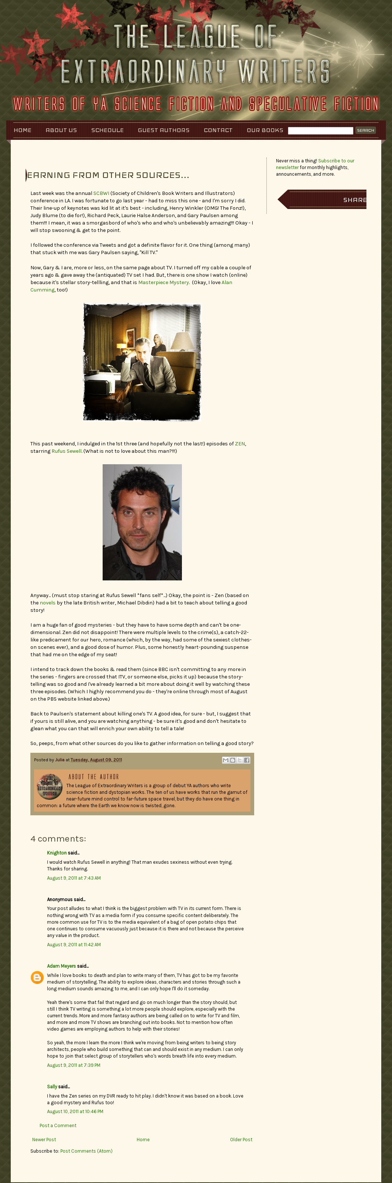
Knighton (57, 853)
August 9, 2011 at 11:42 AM (74, 944)
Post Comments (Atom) (86, 1151)
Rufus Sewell (67, 451)
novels (48, 603)
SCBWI (101, 193)
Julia (60, 759)
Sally (52, 1086)
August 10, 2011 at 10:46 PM (75, 1111)
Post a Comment (58, 1125)
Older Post (241, 1139)
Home (22, 130)
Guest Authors (164, 130)
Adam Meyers (61, 966)
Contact (218, 130)
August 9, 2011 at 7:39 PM (73, 1065)
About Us (61, 130)
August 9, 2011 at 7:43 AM (74, 878)
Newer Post (44, 1139)
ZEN (240, 444)
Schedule (107, 130)
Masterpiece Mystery (163, 282)
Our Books (265, 130)
